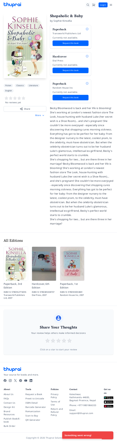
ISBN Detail (31, 402)
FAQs (6, 398)
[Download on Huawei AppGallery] (108, 406)
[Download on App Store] (108, 402)
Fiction (8, 85)
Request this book (71, 43)
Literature (33, 85)
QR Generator (32, 419)
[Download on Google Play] (108, 397)
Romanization (32, 411)
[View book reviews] (25, 100)
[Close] (109, 435)
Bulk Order (9, 426)
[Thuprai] (12, 4)
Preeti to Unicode (34, 398)
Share (25, 108)
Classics (20, 85)
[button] (40, 115)
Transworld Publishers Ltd (67, 33)
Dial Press (58, 60)
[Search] (87, 4)
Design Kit (9, 407)
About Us (8, 394)
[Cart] (93, 4)
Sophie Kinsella (62, 20)
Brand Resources (9, 413)
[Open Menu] (110, 4)
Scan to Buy (31, 415)
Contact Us (9, 402)
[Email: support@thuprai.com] (84, 412)
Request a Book (33, 394)
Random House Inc (63, 87)
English (8, 90)
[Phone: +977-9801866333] (84, 405)
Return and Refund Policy (57, 411)
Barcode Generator (35, 407)
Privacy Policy (54, 396)
